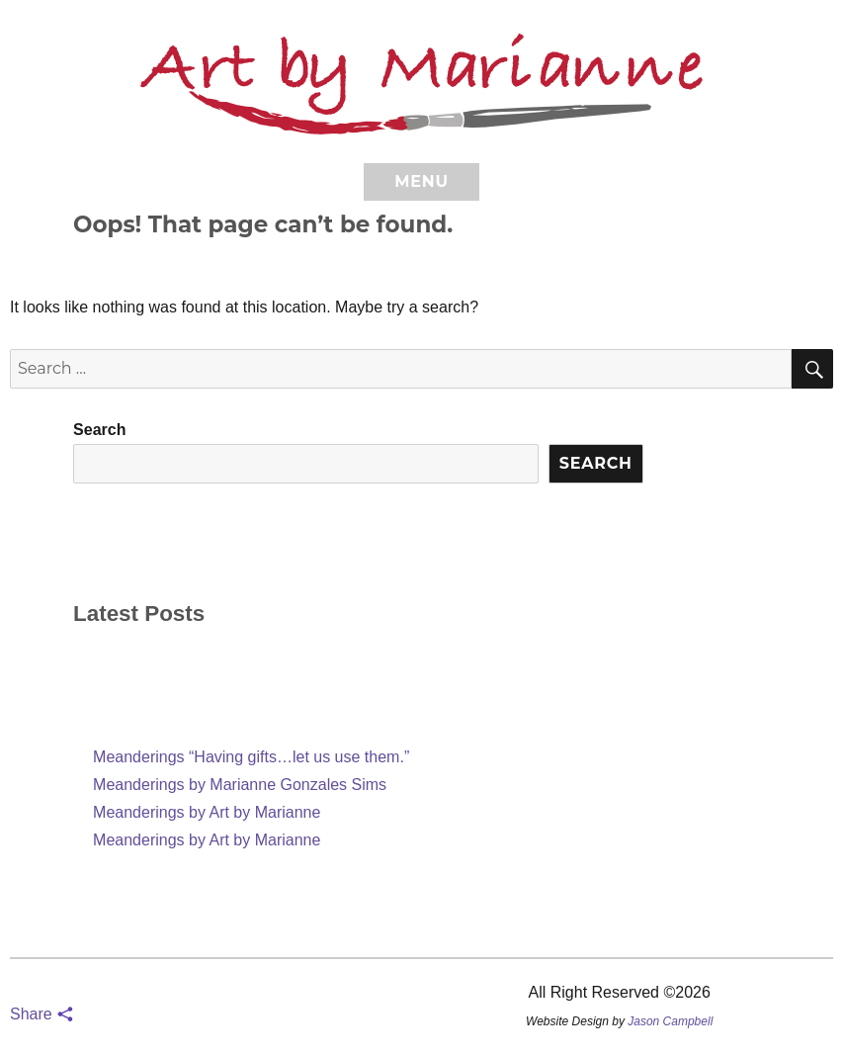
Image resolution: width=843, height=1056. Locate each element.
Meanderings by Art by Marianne (206, 812)
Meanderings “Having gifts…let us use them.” (251, 756)
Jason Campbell (670, 1021)
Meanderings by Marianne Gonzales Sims (239, 784)
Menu (421, 181)
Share (42, 1014)
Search (99, 429)
